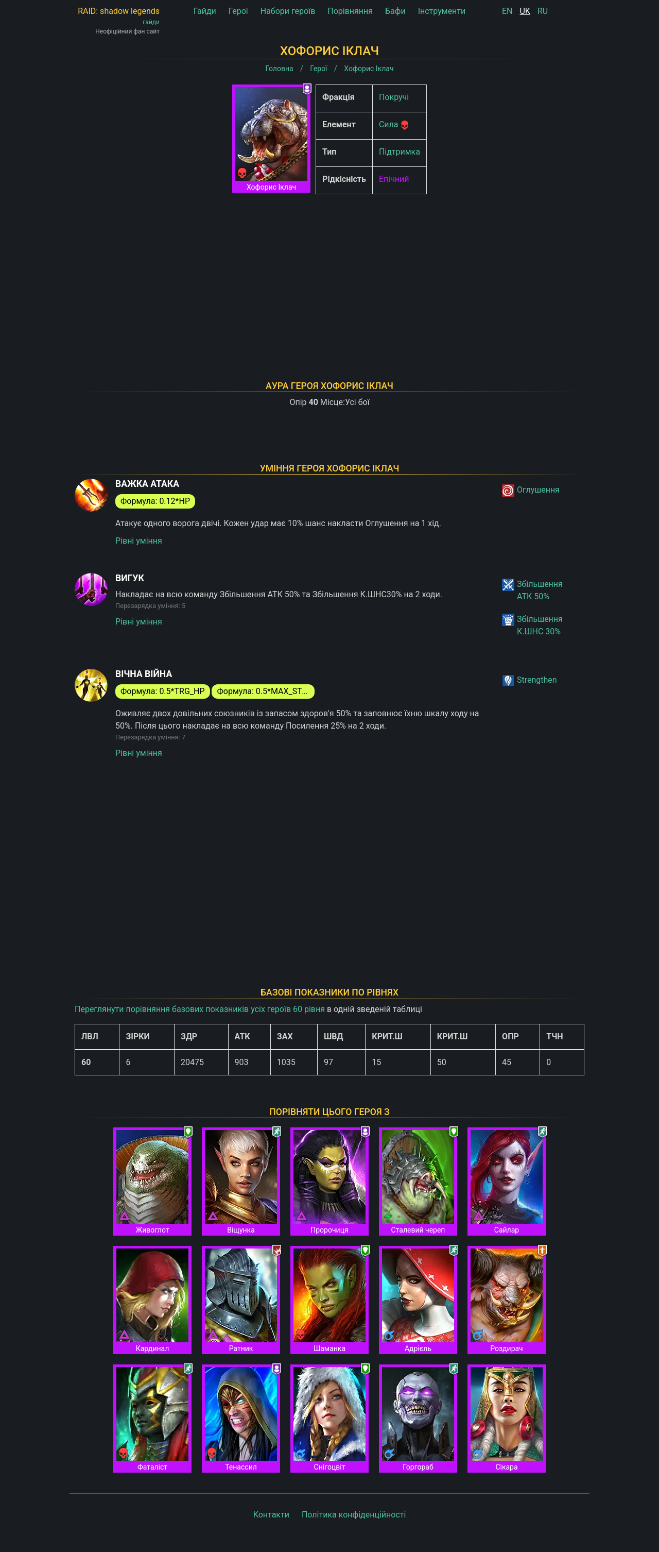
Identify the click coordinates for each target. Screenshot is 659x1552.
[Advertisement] (329, 274)
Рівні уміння (138, 541)
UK (524, 11)
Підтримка (399, 152)
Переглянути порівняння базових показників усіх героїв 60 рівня (200, 1009)
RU (542, 11)
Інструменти (442, 11)
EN (507, 11)
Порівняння (350, 11)
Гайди (205, 11)
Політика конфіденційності (354, 1515)
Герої (238, 11)
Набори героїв (288, 11)
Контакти (271, 1515)
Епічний (394, 179)
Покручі (394, 97)
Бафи (395, 11)
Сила (388, 124)
